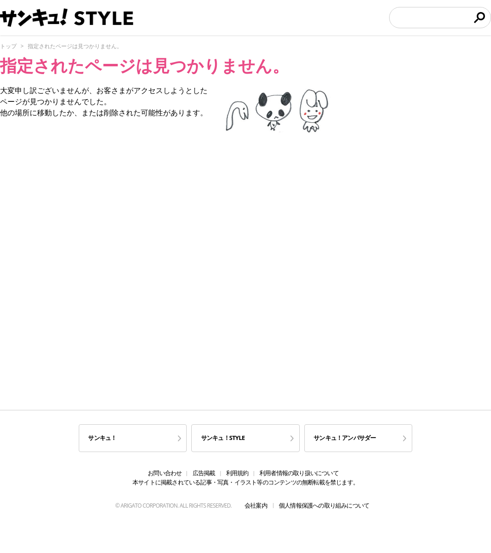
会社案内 (256, 505)
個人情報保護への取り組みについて (324, 505)
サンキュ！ (102, 438)
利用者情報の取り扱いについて (299, 473)
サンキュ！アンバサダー (345, 438)
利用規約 (237, 473)
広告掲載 (204, 473)
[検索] (431, 17)
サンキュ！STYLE (223, 438)
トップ (8, 46)
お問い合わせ (165, 473)
